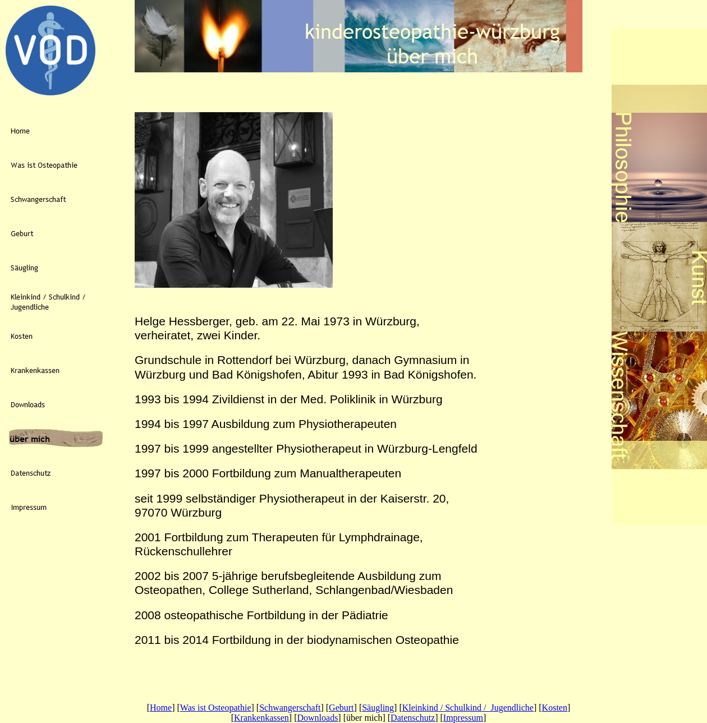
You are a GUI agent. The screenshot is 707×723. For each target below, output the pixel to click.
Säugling (378, 707)
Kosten (554, 707)
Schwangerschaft (289, 707)
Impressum (463, 717)
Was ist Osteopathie (215, 707)
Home (161, 707)
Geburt (341, 707)
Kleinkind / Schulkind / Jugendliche (468, 707)
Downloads (317, 717)
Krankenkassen (261, 717)
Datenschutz (413, 717)
